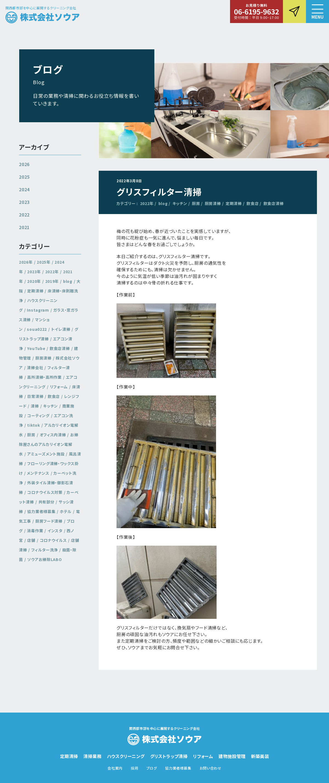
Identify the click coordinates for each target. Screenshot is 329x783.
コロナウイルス (53, 540)
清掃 (35, 406)
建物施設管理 (232, 756)
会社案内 (115, 768)
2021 (24, 227)
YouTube (36, 348)
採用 (134, 768)
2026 (24, 164)
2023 (24, 202)
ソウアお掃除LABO (44, 559)
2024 (24, 189)
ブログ (151, 768)
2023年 (34, 271)
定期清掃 (234, 203)
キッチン (179, 203)
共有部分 (46, 502)
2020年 (34, 281)
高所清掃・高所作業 (44, 377)
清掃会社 (35, 367)
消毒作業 (35, 530)
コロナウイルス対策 (44, 492)
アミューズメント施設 (45, 454)
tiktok (33, 425)
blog (163, 203)
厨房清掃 (213, 203)
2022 (24, 214)
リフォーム (59, 386)
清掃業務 (92, 756)
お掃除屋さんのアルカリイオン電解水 (48, 444)
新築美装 (260, 756)
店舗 (31, 540)
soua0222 (37, 329)
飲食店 (252, 203)
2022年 (147, 203)
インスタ (55, 530)
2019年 (52, 281)
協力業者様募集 (41, 511)
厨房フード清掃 (49, 521)
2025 (24, 176)
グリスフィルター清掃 (159, 191)
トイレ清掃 (60, 329)
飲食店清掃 (273, 203)
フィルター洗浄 (44, 550)
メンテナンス (38, 473)
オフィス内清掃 (53, 434)
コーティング (38, 415)
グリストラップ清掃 (48, 333)
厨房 (196, 203)
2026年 (26, 262)
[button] (317, 11)
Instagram (38, 310)
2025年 (43, 262)
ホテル (66, 511)
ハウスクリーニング (126, 756)
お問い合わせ (211, 768)
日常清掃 (35, 396)
